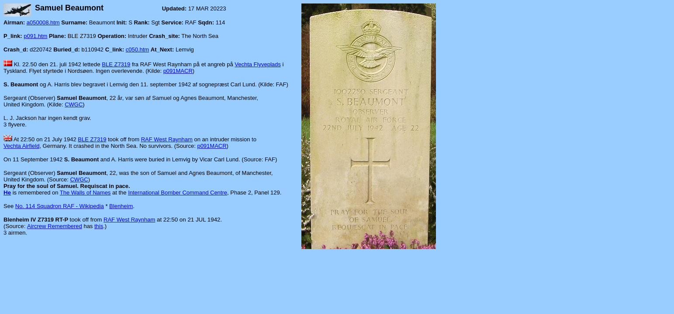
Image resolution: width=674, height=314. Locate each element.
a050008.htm (43, 22)
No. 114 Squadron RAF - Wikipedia (59, 206)
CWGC (74, 104)
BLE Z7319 (116, 64)
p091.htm (35, 36)
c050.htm (137, 49)
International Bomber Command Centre (177, 192)
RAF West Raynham (167, 139)
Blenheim (121, 206)
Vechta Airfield (21, 146)
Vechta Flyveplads (258, 64)
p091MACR (178, 71)
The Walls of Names (85, 192)
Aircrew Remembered (54, 226)
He (7, 192)
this (98, 226)
